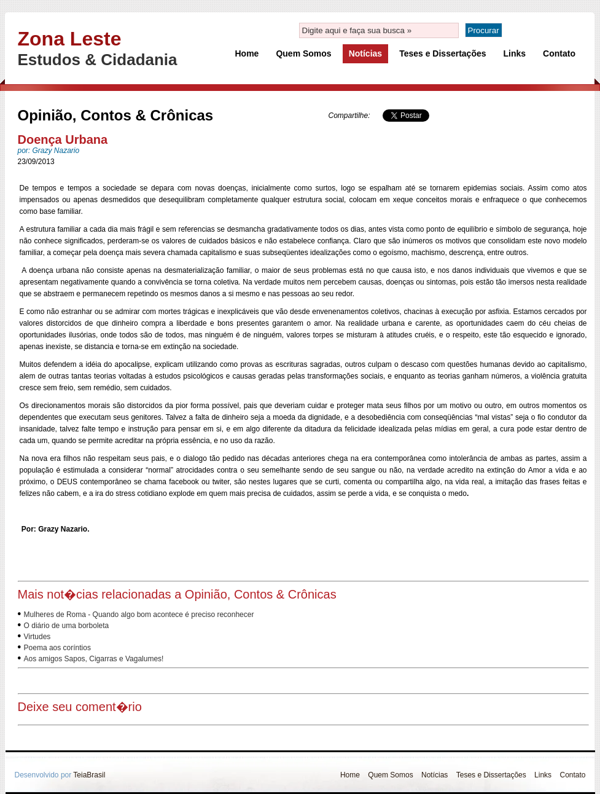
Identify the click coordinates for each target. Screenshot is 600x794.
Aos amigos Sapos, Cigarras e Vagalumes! (94, 658)
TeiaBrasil (89, 775)
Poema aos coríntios (57, 647)
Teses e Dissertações (442, 53)
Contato (559, 53)
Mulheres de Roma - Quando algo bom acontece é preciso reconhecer (139, 614)
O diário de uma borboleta (66, 625)
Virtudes (37, 636)
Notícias (365, 53)
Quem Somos (303, 53)
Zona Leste (70, 39)
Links (515, 53)
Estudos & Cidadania (97, 59)
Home (247, 53)
